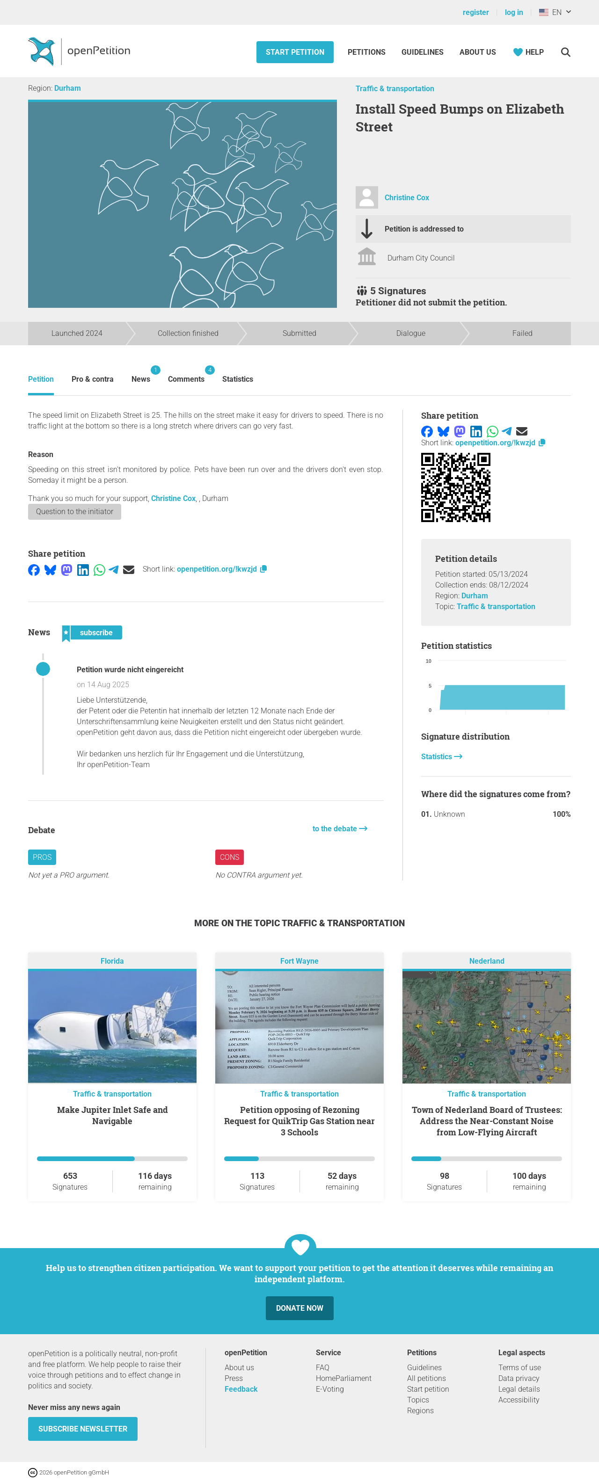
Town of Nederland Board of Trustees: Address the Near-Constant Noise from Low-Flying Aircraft (487, 1121)
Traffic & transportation (395, 88)
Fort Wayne (299, 961)
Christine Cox (407, 197)
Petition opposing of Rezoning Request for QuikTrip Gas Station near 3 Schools (299, 1121)
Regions (420, 1410)
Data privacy (519, 1378)
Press (234, 1378)
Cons (229, 857)
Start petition (295, 52)
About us (478, 52)
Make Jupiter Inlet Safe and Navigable (112, 1115)
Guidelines (423, 52)
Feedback (241, 1389)
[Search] (565, 52)
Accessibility (519, 1399)
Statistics (237, 379)
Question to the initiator (74, 511)
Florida (112, 961)
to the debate (336, 828)
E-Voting (330, 1389)
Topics (418, 1399)
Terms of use (519, 1367)
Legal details (519, 1389)
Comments (186, 374)
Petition (41, 379)
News (140, 374)
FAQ (322, 1367)
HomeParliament (344, 1378)
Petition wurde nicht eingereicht (130, 669)
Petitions (367, 52)
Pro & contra (93, 379)
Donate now (299, 1308)
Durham (67, 88)
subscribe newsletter (82, 1428)
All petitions (426, 1378)
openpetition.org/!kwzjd (222, 569)
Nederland (486, 961)
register (476, 12)
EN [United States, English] (550, 12)
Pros (42, 857)
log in (514, 12)
